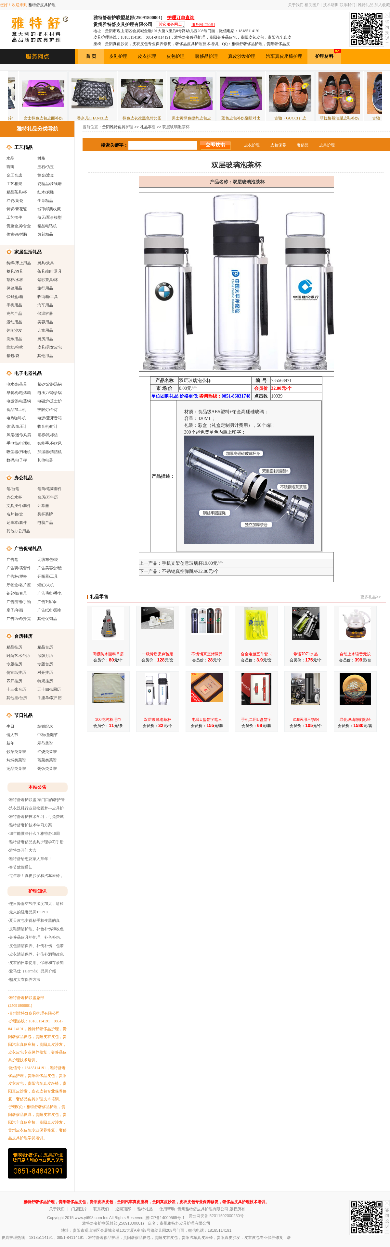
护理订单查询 (180, 17)
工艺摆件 (14, 217)
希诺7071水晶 (305, 654)
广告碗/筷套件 (18, 568)
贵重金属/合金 (18, 226)
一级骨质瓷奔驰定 (157, 654)
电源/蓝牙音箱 (49, 418)
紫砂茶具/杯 (47, 280)
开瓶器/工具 (47, 576)
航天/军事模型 (49, 217)
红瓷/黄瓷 (14, 200)
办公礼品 (23, 477)
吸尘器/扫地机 (18, 452)
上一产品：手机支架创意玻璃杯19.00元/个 (181, 563)
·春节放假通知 (20, 867)
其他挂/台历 (16, 698)
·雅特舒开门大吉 (22, 850)
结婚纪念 (45, 726)
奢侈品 (302, 145)
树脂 (41, 158)
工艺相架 (14, 183)
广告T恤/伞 (47, 601)
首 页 (91, 56)
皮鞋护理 (118, 56)
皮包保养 (278, 145)
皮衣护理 (147, 56)
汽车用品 (45, 305)
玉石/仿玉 (45, 167)
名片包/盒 (14, 514)
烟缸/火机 (45, 585)
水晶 (10, 158)
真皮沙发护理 (241, 56)
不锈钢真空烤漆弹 (207, 654)
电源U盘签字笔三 (207, 719)
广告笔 (12, 559)
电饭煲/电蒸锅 (18, 401)
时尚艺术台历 (18, 655)
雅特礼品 (365, 5)
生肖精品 (45, 200)
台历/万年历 (47, 497)
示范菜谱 (45, 743)
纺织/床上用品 (18, 263)
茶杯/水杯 (14, 280)
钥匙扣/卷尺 (16, 593)
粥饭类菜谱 (47, 768)
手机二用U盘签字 (256, 719)
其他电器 (45, 460)
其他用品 (45, 355)
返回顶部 (123, 1209)
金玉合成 (14, 175)
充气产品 (14, 313)
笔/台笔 (12, 489)
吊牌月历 (45, 655)
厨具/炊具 (45, 263)
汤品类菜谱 (16, 768)
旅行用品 (45, 288)
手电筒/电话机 (18, 443)
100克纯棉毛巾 (108, 719)
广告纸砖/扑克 (18, 618)
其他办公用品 (18, 531)
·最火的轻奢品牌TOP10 (27, 912)
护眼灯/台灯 (47, 409)
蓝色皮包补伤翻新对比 (253, 118)
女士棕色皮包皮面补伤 (55, 118)
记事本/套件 (16, 522)
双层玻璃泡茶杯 (157, 719)
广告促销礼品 (28, 548)
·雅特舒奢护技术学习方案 (30, 825)
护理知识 (37, 891)
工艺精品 (23, 147)
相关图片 (312, 5)
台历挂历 (23, 636)
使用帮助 (167, 1209)
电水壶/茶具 (16, 384)
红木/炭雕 (45, 192)
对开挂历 (45, 672)
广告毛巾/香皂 (49, 593)
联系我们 (347, 5)
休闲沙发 (14, 330)
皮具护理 (327, 145)
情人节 (12, 735)
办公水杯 (14, 497)
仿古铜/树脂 (16, 234)
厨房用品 (45, 339)
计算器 (43, 505)
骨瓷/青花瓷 (16, 209)
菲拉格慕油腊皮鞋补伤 (351, 118)
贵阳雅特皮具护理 (117, 127)
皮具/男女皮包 (49, 347)
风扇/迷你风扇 (18, 435)
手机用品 (14, 305)
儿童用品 (45, 330)
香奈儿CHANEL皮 (105, 118)
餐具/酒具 (14, 271)
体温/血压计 (16, 426)
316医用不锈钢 (305, 719)
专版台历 (45, 664)
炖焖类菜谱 (16, 760)
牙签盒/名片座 (18, 585)
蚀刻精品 (45, 234)
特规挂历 (45, 681)
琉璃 (10, 167)
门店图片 (79, 1209)
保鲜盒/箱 (14, 296)
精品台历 (45, 647)
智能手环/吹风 (49, 443)
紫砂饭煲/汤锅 (49, 384)
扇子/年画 (14, 610)
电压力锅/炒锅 (49, 392)
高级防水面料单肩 (108, 654)
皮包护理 (175, 56)
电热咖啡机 (16, 418)
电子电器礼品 (28, 373)
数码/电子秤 (16, 460)
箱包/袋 (12, 355)
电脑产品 (45, 522)
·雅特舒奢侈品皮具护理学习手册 (36, 842)
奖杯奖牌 (45, 514)
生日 (10, 726)
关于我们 (296, 5)
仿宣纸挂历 (16, 672)
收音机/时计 (47, 426)
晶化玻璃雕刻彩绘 (355, 719)
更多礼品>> (370, 597)
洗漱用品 (14, 339)
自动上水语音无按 (355, 654)
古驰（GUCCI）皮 (302, 118)
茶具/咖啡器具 (49, 271)
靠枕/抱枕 (14, 347)
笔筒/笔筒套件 (49, 489)
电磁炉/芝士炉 (49, 401)
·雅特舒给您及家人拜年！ (30, 859)
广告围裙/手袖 (18, 601)
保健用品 (14, 288)
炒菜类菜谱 (16, 751)
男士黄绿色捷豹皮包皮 (203, 118)
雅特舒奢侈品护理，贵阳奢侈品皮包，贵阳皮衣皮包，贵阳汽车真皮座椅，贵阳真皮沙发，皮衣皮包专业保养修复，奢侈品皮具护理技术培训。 (146, 1202)
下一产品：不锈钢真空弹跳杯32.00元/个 (179, 571)
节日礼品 (23, 715)
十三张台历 (16, 689)
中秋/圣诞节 (47, 735)
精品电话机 (47, 226)
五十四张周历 (49, 689)
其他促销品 (47, 618)
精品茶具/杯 (16, 192)
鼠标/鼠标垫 (47, 435)
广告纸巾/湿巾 (49, 610)
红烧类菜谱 (47, 751)
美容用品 (45, 322)
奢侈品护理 (206, 56)
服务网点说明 (203, 24)
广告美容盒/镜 (49, 568)
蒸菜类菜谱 (47, 760)
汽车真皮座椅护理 (284, 56)
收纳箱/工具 (47, 296)
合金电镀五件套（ (256, 654)
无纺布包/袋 (47, 559)
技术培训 (331, 5)
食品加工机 (16, 409)
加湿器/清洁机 (49, 452)
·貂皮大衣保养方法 (24, 979)
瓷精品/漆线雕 (49, 183)
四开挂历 (14, 681)
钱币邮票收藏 (49, 209)
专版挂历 (14, 664)
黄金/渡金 (45, 175)
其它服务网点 (170, 24)
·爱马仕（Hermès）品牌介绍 (32, 971)
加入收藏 (382, 5)
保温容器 (45, 313)
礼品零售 (148, 127)
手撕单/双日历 (49, 698)
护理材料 (328, 54)
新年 (10, 743)
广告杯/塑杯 (16, 576)
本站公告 (37, 787)
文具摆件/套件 (18, 505)
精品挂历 (14, 647)
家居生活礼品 (28, 251)
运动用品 (14, 322)
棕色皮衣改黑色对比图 (154, 118)
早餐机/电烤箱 (18, 392)
